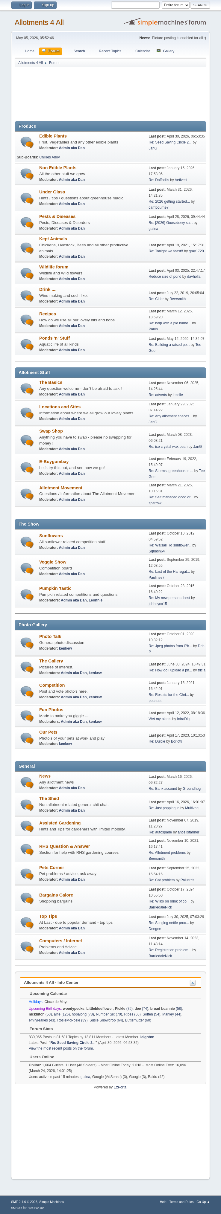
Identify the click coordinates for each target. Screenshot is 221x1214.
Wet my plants (160, 719)
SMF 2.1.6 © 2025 (24, 1202)
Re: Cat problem (162, 880)
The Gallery (51, 661)
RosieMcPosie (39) (72, 1020)
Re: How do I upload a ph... (170, 670)
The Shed (49, 798)
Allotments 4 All (39, 22)
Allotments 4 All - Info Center (51, 982)
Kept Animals (53, 238)
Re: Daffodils (159, 180)
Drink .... (48, 289)
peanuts (155, 701)
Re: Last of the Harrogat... (169, 571)
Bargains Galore (56, 895)
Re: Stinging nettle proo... (169, 923)
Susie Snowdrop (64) (106, 1020)
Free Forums (36, 1208)
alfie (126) (62, 1014)
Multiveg (192, 808)
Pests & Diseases (57, 216)
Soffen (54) (151, 1014)
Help (163, 1202)
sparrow (155, 503)
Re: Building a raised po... (169, 345)
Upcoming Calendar (45, 993)
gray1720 (196, 251)
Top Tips (48, 916)
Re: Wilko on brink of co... (169, 901)
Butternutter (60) (138, 1020)
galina (153, 229)
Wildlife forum (54, 267)
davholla (194, 276)
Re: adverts (158, 395)
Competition (52, 685)
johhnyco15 (158, 604)
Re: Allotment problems (167, 852)
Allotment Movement (60, 487)
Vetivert (181, 180)
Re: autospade (160, 832)
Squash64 (157, 551)
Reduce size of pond (165, 276)
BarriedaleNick (160, 907)
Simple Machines (51, 1202)
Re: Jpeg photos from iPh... (170, 646)
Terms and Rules (181, 1202)
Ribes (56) (132, 1014)
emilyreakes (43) (42, 1020)
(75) (124, 1009)
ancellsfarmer (188, 832)
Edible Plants (53, 136)
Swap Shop (51, 431)
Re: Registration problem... (170, 950)
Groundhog (192, 789)
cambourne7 (159, 207)
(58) (166, 1009)
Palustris (187, 880)
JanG (153, 148)
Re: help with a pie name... (170, 323)
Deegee (155, 929)
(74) (141, 1009)
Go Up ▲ (203, 1202)
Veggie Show (52, 562)
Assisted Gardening (60, 823)
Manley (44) (171, 1014)
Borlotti (176, 741)
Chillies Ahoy (49, 157)
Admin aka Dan (72, 148)
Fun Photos (51, 709)
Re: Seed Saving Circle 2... (170, 142)
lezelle (178, 395)
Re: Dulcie (157, 741)
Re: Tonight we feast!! (166, 251)
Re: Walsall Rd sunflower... (170, 545)
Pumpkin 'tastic (55, 588)
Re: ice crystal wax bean (168, 447)
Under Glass (52, 192)
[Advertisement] (110, 96)
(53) (40, 1014)
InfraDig (183, 719)
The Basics (50, 382)
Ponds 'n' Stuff (54, 338)
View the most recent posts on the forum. (61, 1048)
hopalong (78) (83, 1014)
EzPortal (120, 1087)
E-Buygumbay (54, 461)
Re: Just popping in (164, 808)
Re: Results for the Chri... (169, 695)
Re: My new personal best (169, 598)
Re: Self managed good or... (171, 497)
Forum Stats (38, 1029)
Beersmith (177, 299)
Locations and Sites (60, 406)
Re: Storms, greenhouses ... (171, 471)
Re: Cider (156, 299)
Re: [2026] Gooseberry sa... (171, 223)
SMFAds (16, 1208)
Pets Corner (51, 867)
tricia (201, 670)
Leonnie (95, 600)
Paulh (153, 329)
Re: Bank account (163, 789)
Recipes (47, 313)
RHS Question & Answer (64, 846)
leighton (147, 1037)
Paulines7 (156, 577)
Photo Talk (50, 636)
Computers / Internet (60, 940)
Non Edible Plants (58, 167)
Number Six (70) (109, 1014)
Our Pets (48, 732)
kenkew (65, 648)
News (45, 776)
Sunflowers (51, 535)
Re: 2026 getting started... (169, 201)
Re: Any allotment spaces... (170, 416)
